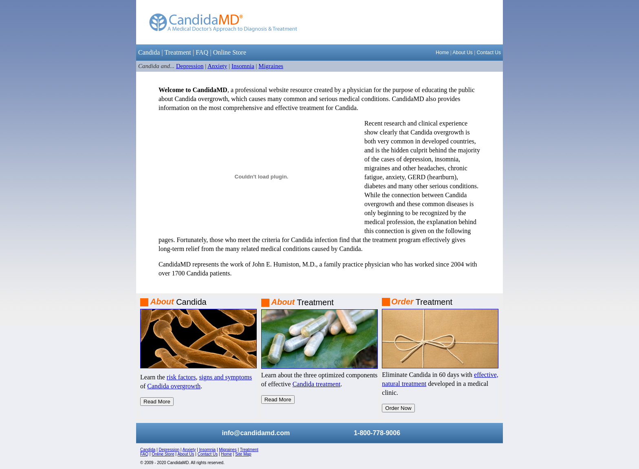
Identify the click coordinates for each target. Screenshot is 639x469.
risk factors (181, 377)
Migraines (270, 66)
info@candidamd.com (256, 432)
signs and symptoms (225, 377)
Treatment (178, 52)
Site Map (243, 454)
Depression (190, 66)
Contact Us (489, 52)
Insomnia (242, 66)
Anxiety (217, 66)
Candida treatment (317, 384)
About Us (462, 52)
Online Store (229, 52)
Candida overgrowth (174, 386)
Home (442, 52)
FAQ (202, 52)
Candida (149, 52)
